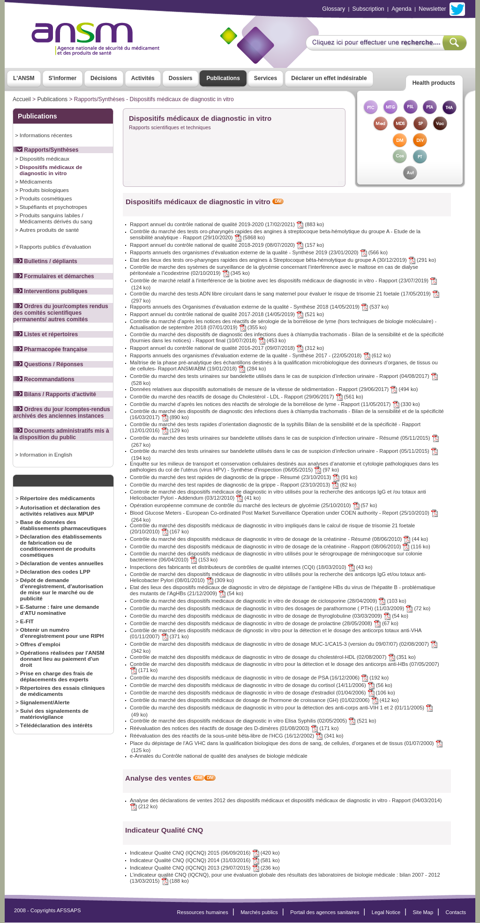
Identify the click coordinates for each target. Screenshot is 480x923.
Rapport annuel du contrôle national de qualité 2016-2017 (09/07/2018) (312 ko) (227, 348)
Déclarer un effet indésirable (329, 78)
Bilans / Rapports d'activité (54, 394)
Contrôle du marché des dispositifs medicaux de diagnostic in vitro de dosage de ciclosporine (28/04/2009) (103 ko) (268, 601)
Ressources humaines (202, 912)
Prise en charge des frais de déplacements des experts (56, 676)
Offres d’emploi (40, 644)
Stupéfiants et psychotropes (53, 207)
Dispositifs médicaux (44, 158)
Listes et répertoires (45, 334)
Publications (223, 78)
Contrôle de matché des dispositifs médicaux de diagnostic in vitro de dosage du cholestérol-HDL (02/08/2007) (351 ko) (273, 657)
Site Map (423, 912)
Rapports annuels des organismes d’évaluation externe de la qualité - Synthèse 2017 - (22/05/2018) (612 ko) (260, 355)
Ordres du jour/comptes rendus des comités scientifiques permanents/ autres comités (60, 313)
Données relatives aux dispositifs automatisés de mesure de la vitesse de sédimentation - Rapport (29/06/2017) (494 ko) (274, 389)
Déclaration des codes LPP (55, 572)
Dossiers (181, 78)
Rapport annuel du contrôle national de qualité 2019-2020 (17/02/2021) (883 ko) (227, 224)
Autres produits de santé (49, 230)
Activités (143, 78)
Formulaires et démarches (53, 276)
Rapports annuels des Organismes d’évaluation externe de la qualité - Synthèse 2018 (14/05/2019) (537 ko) (259, 307)
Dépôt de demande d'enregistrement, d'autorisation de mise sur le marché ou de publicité (61, 589)
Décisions (103, 78)
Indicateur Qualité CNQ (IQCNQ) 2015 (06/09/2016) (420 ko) (205, 853)
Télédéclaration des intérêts (56, 725)
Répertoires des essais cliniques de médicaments (62, 691)
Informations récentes (46, 135)
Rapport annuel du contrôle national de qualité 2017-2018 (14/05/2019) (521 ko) (227, 314)
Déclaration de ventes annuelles (62, 563)
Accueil (22, 99)
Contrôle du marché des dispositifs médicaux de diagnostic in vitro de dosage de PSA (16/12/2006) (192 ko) (259, 677)
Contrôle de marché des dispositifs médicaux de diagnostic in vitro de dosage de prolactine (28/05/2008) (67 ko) (264, 623)
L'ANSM (24, 78)
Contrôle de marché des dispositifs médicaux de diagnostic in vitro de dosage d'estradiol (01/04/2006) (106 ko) (262, 692)
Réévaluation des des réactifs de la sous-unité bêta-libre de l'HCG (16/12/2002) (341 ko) (237, 735)
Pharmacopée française (50, 349)
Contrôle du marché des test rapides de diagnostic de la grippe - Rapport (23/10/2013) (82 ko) (243, 484)
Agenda (401, 9)
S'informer (63, 78)
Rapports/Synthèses (45, 150)
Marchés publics (259, 912)
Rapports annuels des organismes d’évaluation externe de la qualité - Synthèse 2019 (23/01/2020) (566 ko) (259, 252)
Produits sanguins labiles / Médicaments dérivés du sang (56, 218)
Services (265, 78)
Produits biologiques (44, 190)
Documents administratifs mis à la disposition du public (61, 434)
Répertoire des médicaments (57, 498)
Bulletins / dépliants (45, 261)
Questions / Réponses (48, 364)
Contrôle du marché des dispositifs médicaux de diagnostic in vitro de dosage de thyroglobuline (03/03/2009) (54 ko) (269, 616)
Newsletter (432, 9)
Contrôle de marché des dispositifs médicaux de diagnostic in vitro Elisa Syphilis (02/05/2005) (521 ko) (253, 721)
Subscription (368, 9)
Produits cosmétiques (46, 198)
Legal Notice (386, 912)
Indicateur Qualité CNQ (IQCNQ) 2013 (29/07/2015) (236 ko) (205, 868)
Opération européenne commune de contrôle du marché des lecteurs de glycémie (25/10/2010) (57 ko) (253, 505)
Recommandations (44, 379)
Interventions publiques (50, 291)
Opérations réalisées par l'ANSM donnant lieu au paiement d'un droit (62, 659)
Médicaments (36, 181)
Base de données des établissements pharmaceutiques (63, 525)
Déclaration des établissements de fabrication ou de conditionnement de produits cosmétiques (61, 545)
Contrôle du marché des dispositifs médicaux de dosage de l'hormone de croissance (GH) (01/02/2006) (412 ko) (264, 700)
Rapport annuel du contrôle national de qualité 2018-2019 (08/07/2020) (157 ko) (227, 245)
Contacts (455, 912)
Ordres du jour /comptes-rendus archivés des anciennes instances (61, 412)
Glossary (333, 9)
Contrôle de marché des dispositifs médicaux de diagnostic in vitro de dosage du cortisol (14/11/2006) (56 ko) (261, 685)
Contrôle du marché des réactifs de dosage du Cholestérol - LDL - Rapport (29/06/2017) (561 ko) (246, 396)
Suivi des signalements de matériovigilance (54, 714)
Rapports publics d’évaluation (55, 247)
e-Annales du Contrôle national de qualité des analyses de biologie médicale (219, 756)
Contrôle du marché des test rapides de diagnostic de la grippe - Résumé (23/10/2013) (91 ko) (243, 477)
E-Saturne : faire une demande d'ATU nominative (59, 610)
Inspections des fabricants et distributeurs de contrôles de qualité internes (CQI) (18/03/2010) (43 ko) (251, 567)
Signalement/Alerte (45, 702)
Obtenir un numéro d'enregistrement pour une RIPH (62, 633)
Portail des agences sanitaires (324, 912)
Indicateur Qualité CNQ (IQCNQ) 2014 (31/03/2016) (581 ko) (205, 860)
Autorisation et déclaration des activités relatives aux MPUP (60, 510)
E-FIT (27, 621)
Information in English (46, 454)
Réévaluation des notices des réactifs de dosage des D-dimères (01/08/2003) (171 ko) (234, 728)
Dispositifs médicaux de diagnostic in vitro (51, 170)
